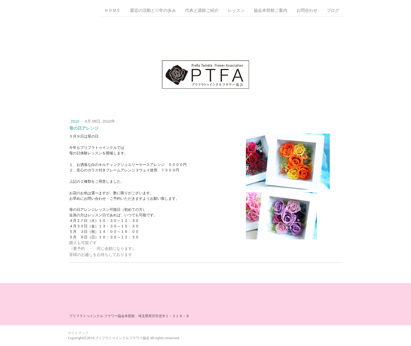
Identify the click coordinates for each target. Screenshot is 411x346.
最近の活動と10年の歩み (153, 10)
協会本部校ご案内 (270, 10)
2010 (75, 121)
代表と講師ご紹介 (202, 10)
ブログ (333, 10)
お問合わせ (306, 10)
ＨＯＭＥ (112, 10)
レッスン (236, 10)
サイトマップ (78, 333)
